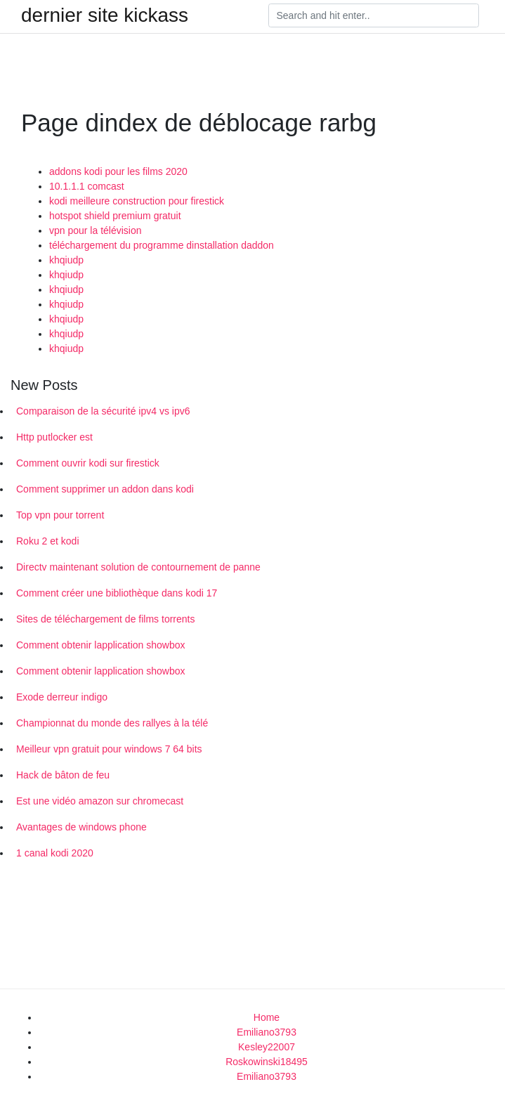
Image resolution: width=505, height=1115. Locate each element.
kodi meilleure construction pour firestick (136, 201)
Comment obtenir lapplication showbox (100, 645)
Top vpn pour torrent (60, 515)
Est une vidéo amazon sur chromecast (99, 801)
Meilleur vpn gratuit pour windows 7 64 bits (109, 749)
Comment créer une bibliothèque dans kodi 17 (116, 593)
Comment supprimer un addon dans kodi (105, 489)
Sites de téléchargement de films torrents (105, 619)
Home (267, 1017)
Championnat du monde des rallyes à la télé (112, 723)
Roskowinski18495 (266, 1061)
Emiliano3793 (266, 1032)
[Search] (373, 15)
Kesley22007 (266, 1046)
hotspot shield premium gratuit (115, 215)
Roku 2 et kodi (47, 541)
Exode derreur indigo (61, 697)
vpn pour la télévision (95, 230)
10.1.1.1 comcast (86, 186)
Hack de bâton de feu (63, 775)
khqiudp (66, 260)
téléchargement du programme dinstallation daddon (161, 245)
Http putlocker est (54, 437)
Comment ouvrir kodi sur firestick (87, 463)
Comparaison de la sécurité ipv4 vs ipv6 (103, 411)
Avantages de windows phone (81, 827)
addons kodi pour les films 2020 (118, 171)
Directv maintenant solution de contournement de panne (138, 567)
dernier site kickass (104, 15)
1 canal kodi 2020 (54, 853)
